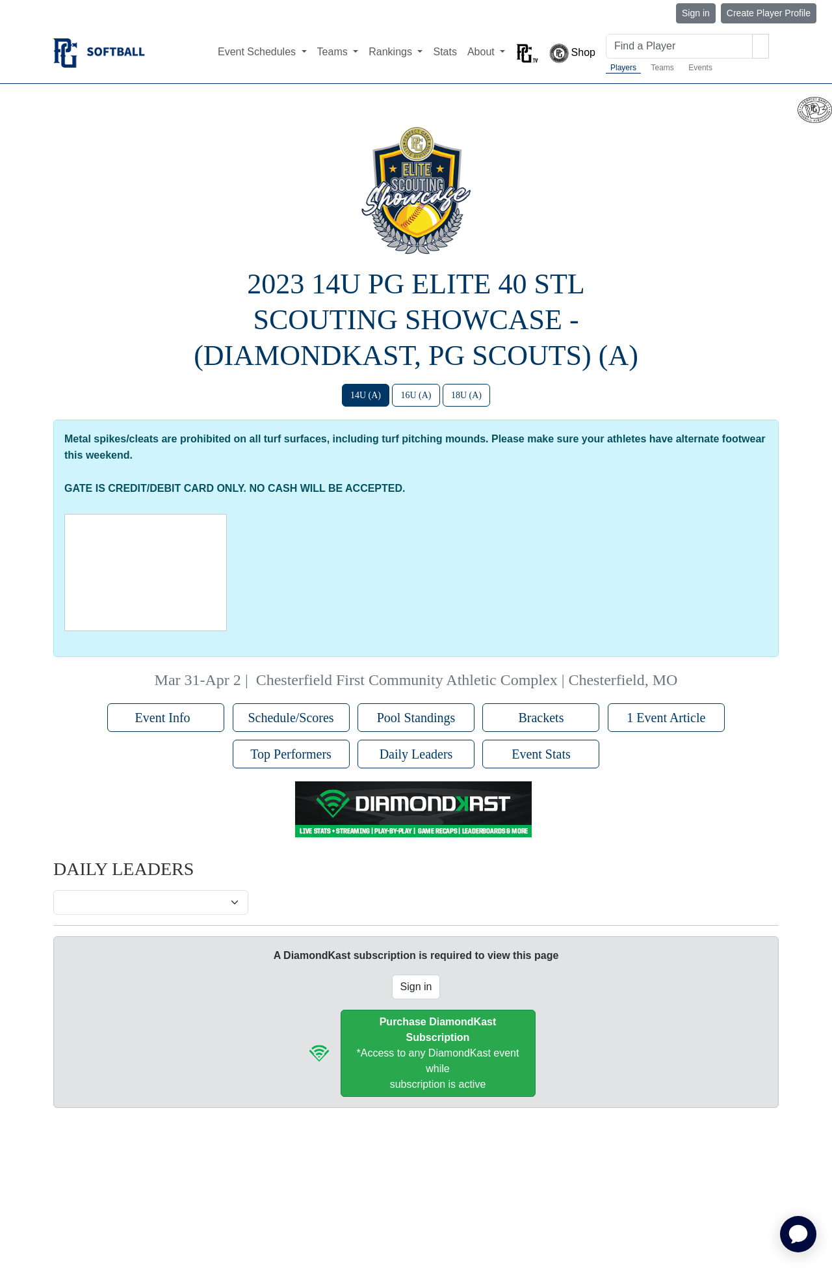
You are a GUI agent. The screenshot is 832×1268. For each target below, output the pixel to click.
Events (700, 67)
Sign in (696, 13)
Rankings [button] (392, 51)
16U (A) (415, 395)
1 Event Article (666, 717)
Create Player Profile (769, 13)
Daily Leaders (416, 754)
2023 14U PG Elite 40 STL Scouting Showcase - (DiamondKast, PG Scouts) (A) (416, 319)
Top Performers (291, 754)
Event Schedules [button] (258, 51)
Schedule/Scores (290, 717)
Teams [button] (334, 51)
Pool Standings (416, 717)
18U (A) (466, 395)
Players (623, 67)
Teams (662, 67)
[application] (798, 1234)
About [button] (482, 51)
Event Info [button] (166, 717)
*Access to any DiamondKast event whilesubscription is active (438, 1053)
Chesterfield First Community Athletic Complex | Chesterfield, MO (467, 679)
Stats (444, 51)
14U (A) (365, 395)
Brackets (541, 717)
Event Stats (541, 754)
